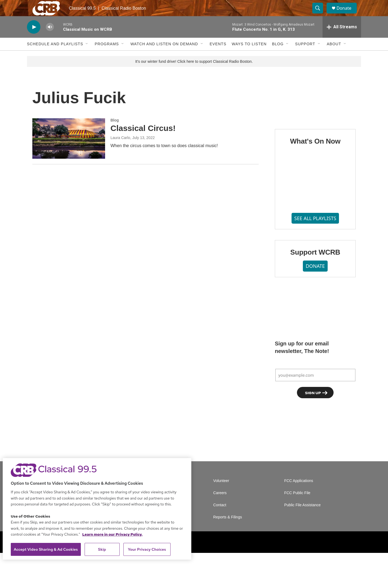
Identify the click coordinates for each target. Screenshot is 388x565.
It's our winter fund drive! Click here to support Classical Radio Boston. (194, 73)
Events (218, 56)
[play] (33, 39)
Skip (102, 549)
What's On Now (315, 153)
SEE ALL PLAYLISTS (315, 230)
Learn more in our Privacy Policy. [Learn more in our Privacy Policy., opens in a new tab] (112, 534)
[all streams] (342, 39)
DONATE (315, 278)
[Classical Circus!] (68, 150)
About (334, 56)
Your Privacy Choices (147, 549)
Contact (219, 517)
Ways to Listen (249, 56)
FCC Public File (297, 505)
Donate (347, 14)
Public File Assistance (302, 517)
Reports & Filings (227, 529)
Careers (220, 505)
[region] (97, 509)
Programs (107, 56)
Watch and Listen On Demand (164, 56)
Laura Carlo (120, 150)
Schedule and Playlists (55, 56)
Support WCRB (315, 264)
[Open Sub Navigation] (87, 56)
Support (305, 56)
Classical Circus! (143, 140)
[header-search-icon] (320, 14)
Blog (277, 56)
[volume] (49, 39)
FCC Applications (298, 493)
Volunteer (221, 493)
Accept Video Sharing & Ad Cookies (46, 549)
